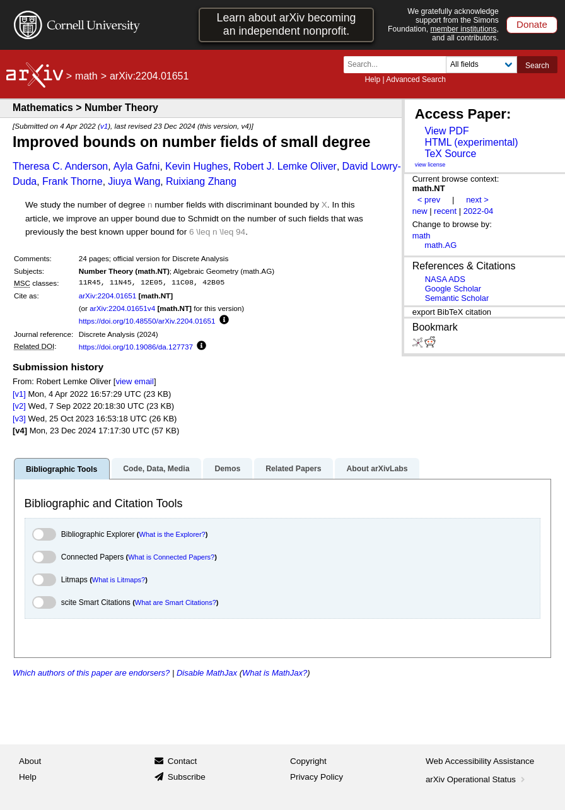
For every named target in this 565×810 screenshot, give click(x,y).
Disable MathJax (207, 673)
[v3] (19, 418)
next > (477, 199)
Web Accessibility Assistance (480, 761)
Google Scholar (453, 288)
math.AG (440, 245)
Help (372, 79)
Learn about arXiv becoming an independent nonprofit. (286, 24)
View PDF (446, 131)
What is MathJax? (274, 673)
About (30, 761)
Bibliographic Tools (61, 469)
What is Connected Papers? (171, 557)
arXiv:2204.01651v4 (122, 308)
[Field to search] (481, 64)
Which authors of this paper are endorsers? (91, 673)
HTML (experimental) (471, 142)
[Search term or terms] (398, 64)
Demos (227, 468)
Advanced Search (416, 79)
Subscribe (187, 777)
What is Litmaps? (118, 580)
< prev (428, 199)
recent (445, 211)
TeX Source (450, 153)
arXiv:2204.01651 (108, 295)
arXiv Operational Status (476, 779)
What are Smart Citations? (175, 602)
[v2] (19, 406)
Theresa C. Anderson (60, 166)
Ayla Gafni (137, 166)
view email (134, 381)
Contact (182, 761)
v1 (104, 126)
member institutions (463, 29)
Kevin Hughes (196, 166)
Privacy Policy (316, 777)
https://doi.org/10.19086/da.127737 (136, 347)
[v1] (19, 394)
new (420, 211)
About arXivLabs (376, 468)
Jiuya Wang (134, 181)
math (86, 76)
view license (430, 164)
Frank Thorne (72, 181)
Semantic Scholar (457, 298)
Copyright (308, 761)
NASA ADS (445, 279)
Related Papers (293, 468)
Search (537, 65)
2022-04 (478, 211)
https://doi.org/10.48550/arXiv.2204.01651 (147, 321)
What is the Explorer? (172, 534)
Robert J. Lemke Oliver (285, 166)
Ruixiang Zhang (201, 181)
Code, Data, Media (156, 468)
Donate (531, 24)
